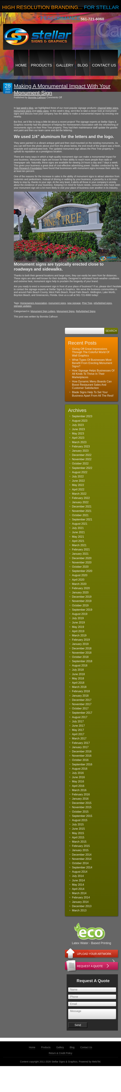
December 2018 (81, 648)
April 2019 (78, 631)
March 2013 (79, 910)
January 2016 (80, 798)
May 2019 (78, 626)
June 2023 (78, 429)
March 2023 (79, 442)
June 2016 (78, 777)
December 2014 (81, 854)
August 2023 (79, 420)
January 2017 (80, 747)
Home (21, 65)
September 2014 (82, 867)
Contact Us (104, 65)
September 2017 (82, 712)
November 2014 (81, 858)
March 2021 (79, 545)
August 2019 (79, 614)
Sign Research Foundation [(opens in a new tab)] (28, 168)
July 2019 (78, 618)
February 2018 (81, 691)
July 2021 (78, 528)
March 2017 (79, 738)
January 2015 (80, 850)
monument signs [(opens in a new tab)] (22, 111)
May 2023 (78, 433)
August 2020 (79, 575)
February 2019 (81, 639)
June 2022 (78, 480)
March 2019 (79, 635)
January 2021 (80, 553)
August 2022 (79, 472)
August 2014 (79, 871)
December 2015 (81, 803)
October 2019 (80, 605)
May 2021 (78, 536)
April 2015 (78, 837)
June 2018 (78, 674)
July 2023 (78, 425)
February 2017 (81, 742)
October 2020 (80, 566)
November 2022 (81, 459)
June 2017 (78, 725)
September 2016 (82, 764)
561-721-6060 (92, 19)
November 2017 (81, 704)
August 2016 (79, 768)
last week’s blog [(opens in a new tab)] (24, 108)
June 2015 (78, 828)
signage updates (22, 306)
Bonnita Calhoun (37, 97)
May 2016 (78, 781)
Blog (82, 65)
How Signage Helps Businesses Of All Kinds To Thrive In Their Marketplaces (93, 373)
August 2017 (79, 717)
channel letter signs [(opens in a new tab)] (108, 108)
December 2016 (81, 751)
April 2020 (78, 579)
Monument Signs (66, 311)
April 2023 (78, 437)
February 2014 (81, 897)
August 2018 (79, 665)
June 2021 (78, 532)
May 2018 (78, 678)
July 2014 (78, 876)
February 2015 (81, 846)
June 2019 (78, 622)
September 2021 (82, 519)
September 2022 (82, 468)
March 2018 (79, 687)
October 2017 (80, 708)
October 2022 (80, 463)
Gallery (64, 65)
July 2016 (78, 772)
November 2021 (81, 510)
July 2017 (78, 721)
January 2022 (80, 502)
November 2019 (81, 601)
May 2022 (78, 485)
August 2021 (79, 523)
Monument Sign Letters (43, 311)
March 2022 (79, 493)
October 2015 (80, 811)
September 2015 (82, 815)
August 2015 (79, 820)
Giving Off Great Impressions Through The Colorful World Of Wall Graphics (90, 352)
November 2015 (81, 807)
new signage (74, 303)
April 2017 (78, 734)
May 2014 (78, 884)
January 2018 (80, 695)
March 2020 (79, 584)
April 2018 (78, 682)
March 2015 (79, 841)
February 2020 (81, 588)
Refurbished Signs (85, 311)
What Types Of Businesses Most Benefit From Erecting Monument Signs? (92, 363)
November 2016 (81, 755)
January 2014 (80, 901)
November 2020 (81, 562)
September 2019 (82, 609)
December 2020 (81, 558)
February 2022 (81, 498)
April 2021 (78, 541)
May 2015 (78, 833)
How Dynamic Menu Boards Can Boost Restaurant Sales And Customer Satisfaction (92, 384)
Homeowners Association (33, 303)
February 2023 (81, 446)
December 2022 (81, 455)
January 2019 (80, 644)
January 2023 (80, 450)
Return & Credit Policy (60, 1053)
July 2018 (78, 669)
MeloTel (96, 1061)
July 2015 (78, 824)
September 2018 (82, 661)
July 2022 (78, 476)
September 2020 (82, 571)
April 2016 (78, 785)
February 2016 (81, 794)
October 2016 (80, 760)
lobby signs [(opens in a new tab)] (43, 111)
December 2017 (81, 699)
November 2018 (81, 652)
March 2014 (79, 893)
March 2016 (79, 790)
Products (41, 65)
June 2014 (78, 880)
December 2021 (81, 506)
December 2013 (81, 906)
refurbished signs (103, 303)
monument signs (57, 303)
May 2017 (78, 730)
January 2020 (80, 592)
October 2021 (80, 515)
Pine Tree (87, 303)
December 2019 (81, 596)
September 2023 (82, 416)
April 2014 (78, 888)
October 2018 (80, 657)
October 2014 (80, 863)
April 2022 (78, 489)
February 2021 (81, 549)
